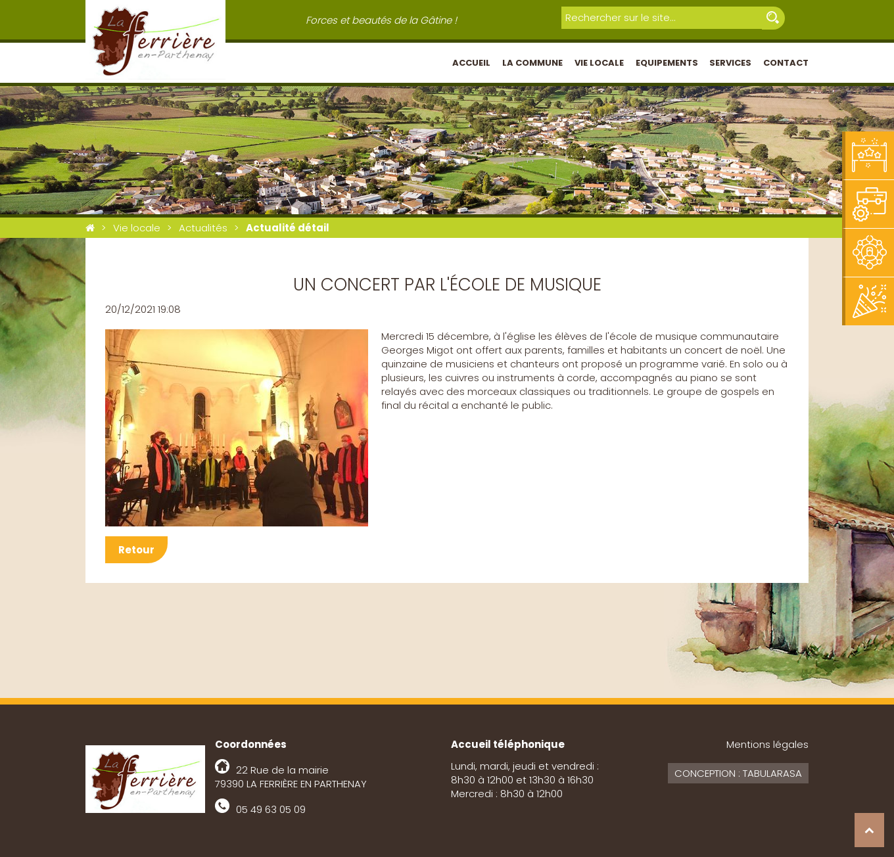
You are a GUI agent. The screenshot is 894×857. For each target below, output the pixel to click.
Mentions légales (767, 744)
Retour (136, 550)
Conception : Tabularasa (738, 773)
